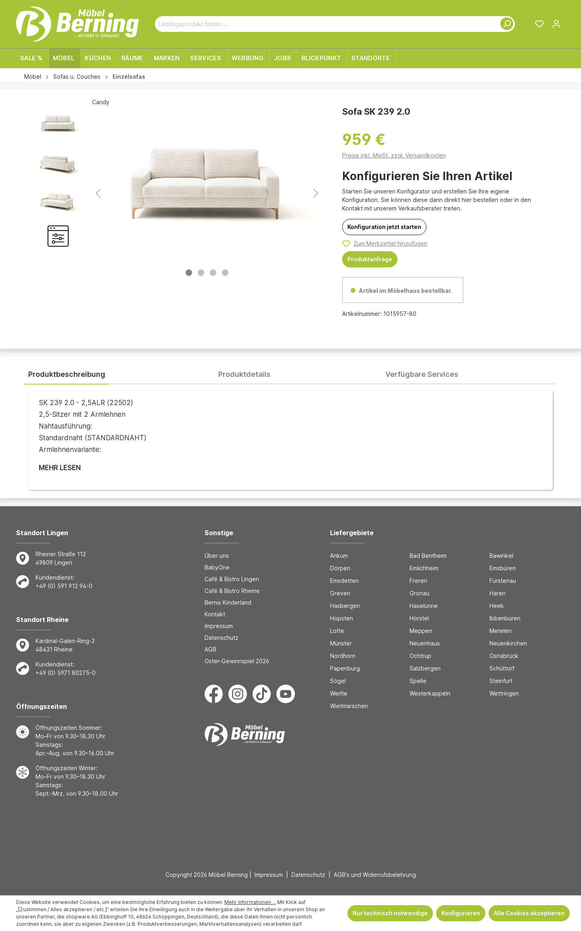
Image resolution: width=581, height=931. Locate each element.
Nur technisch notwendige (390, 913)
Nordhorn (342, 655)
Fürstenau (502, 580)
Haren (497, 593)
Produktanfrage (369, 259)
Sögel (338, 680)
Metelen (500, 630)
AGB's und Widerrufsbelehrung (375, 874)
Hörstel (419, 618)
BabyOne (217, 567)
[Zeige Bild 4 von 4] (225, 272)
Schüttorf (501, 668)
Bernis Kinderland (228, 602)
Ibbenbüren (504, 618)
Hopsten (341, 618)
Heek (496, 605)
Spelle (418, 680)
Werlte (338, 693)
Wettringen (504, 693)
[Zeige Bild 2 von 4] (201, 272)
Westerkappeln (430, 693)
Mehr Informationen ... (250, 902)
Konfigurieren (460, 913)
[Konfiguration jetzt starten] (384, 227)
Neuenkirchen (508, 643)
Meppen (421, 630)
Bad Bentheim (428, 555)
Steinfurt (500, 680)
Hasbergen (345, 605)
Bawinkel (501, 555)
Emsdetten (344, 580)
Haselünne (424, 605)
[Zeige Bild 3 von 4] (213, 272)
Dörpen (340, 568)
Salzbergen (425, 668)
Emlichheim (424, 568)
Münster (341, 643)
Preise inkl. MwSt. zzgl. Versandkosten (394, 155)
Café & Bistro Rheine (232, 590)
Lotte (337, 630)
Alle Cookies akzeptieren (529, 913)
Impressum (219, 625)
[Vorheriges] (98, 193)
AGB (210, 649)
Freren (418, 580)
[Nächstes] (316, 193)
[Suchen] (505, 24)
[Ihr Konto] (556, 24)
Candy (100, 102)
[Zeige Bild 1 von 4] (189, 272)
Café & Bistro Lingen (232, 579)
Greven (340, 593)
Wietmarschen (349, 705)
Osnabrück (503, 655)
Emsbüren (502, 568)
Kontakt (215, 614)
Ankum (339, 555)
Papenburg (345, 668)
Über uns (217, 555)
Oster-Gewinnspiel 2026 (237, 661)
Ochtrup (420, 655)
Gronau (419, 593)
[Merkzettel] (539, 24)
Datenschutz (221, 637)
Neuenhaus (425, 643)
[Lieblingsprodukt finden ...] (325, 24)
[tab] (66, 375)
